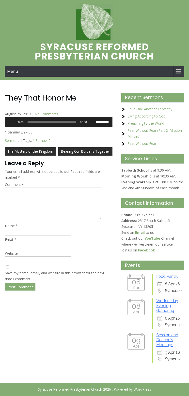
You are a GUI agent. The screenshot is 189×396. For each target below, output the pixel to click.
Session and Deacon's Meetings (167, 340)
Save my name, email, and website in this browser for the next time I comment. (54, 282)
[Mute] (92, 121)
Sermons (12, 140)
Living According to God (146, 116)
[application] (58, 122)
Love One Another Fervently (149, 109)
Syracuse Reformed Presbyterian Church (94, 51)
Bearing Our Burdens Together (85, 151)
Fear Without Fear (141, 143)
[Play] (11, 121)
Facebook (146, 250)
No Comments (46, 114)
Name (11, 231)
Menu (12, 71)
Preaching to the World (145, 123)
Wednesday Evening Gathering (167, 305)
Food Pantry (167, 276)
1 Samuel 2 (41, 140)
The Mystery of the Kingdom (30, 151)
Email (10, 245)
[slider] (52, 122)
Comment (14, 184)
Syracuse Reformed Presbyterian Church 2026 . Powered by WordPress (94, 389)
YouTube (152, 238)
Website (11, 259)
